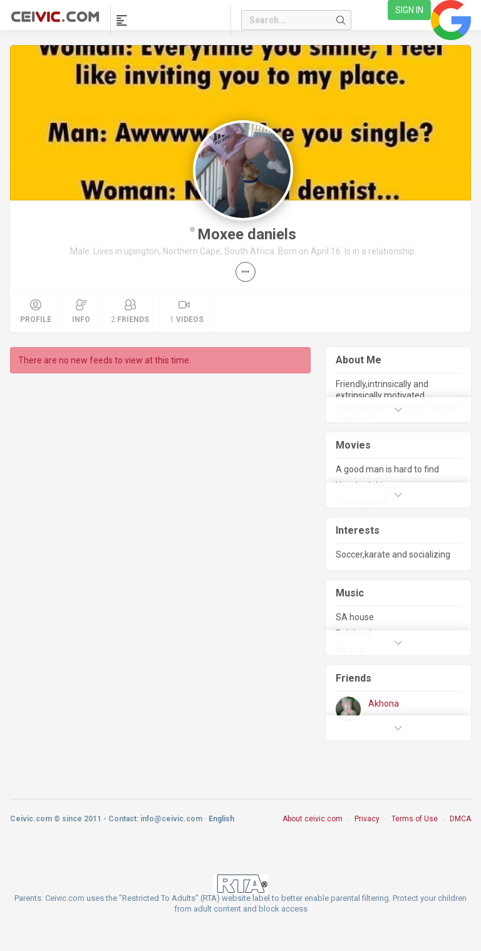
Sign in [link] (409, 10)
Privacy (367, 818)
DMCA (460, 818)
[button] (245, 272)
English (221, 818)
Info (81, 311)
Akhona (383, 704)
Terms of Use (414, 818)
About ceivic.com (312, 818)
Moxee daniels (246, 234)
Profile (35, 311)
